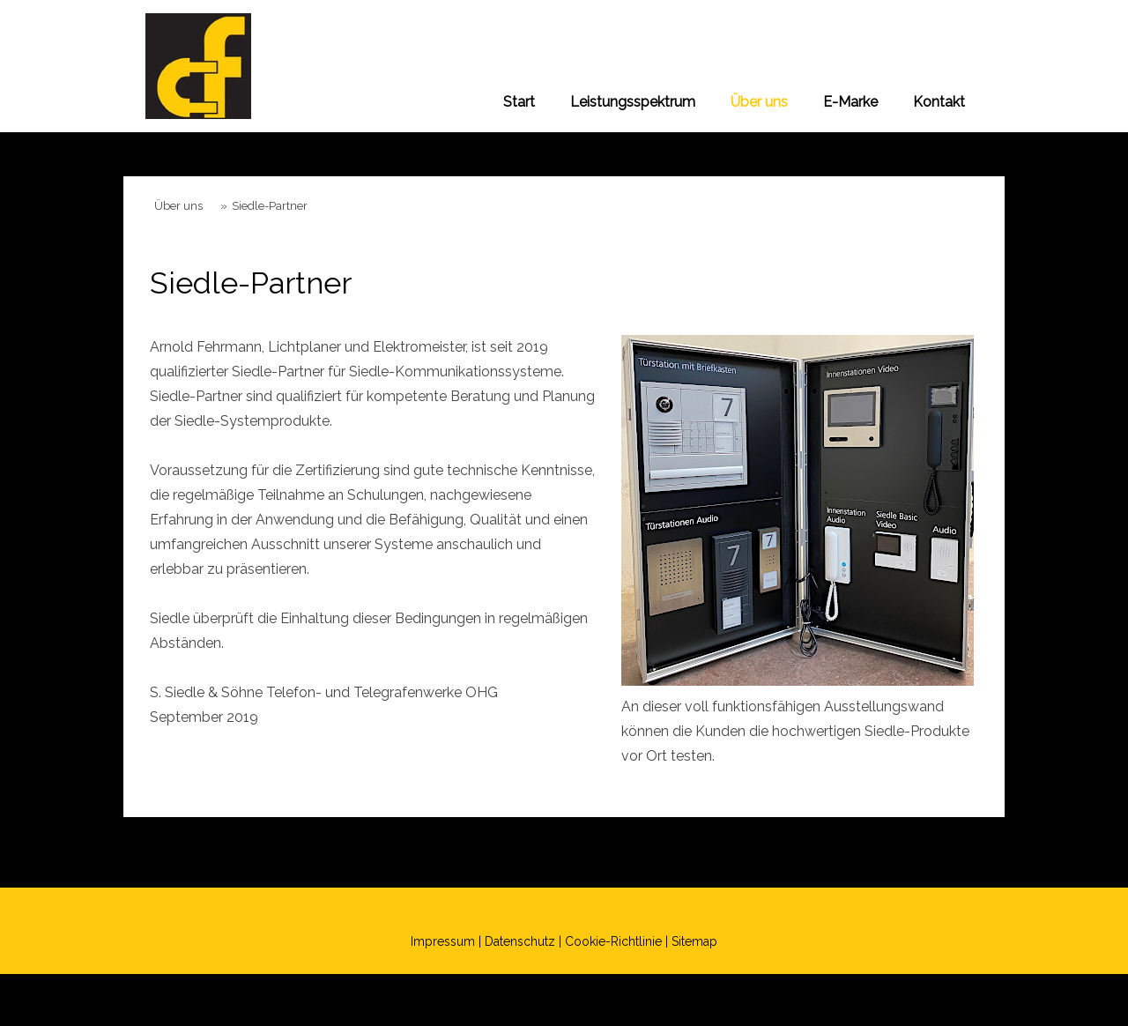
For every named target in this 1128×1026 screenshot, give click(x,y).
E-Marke (850, 101)
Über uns (759, 101)
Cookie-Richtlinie (613, 941)
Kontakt (939, 101)
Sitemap (694, 941)
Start (519, 101)
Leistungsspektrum (632, 101)
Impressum (443, 941)
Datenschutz (520, 941)
